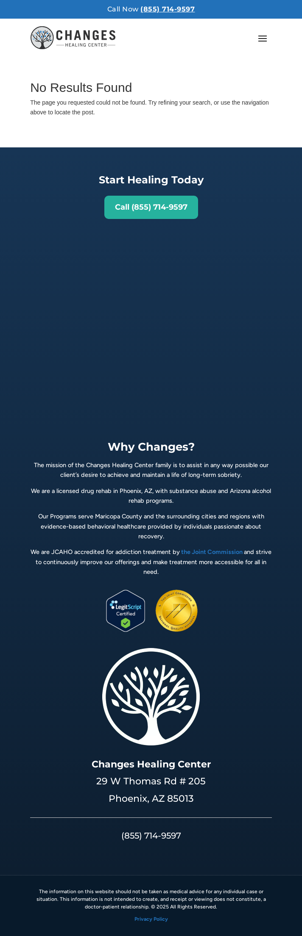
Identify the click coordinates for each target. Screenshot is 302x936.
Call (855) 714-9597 (151, 207)
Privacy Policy (151, 919)
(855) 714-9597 (167, 9)
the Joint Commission (212, 552)
